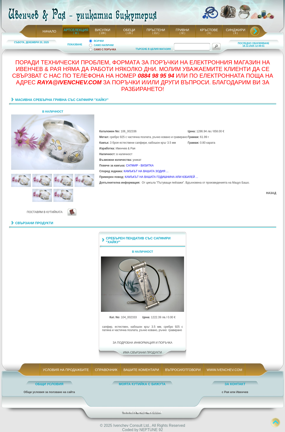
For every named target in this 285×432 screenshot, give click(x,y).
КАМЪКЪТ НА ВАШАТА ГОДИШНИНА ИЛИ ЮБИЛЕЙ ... (161, 177)
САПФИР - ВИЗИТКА (140, 165)
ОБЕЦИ (129, 30)
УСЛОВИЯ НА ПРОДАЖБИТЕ (66, 370)
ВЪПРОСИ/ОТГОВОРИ (182, 370)
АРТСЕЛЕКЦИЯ (76, 30)
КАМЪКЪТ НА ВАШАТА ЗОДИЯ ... (146, 171)
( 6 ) (236, 33)
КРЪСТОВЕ (209, 30)
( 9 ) (209, 33)
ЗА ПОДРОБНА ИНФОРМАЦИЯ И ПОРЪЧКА (142, 342)
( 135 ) (129, 33)
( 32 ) (182, 33)
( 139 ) (102, 33)
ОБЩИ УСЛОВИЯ (49, 384)
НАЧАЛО (49, 31)
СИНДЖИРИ (235, 30)
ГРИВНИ (182, 30)
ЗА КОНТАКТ (235, 384)
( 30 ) (76, 33)
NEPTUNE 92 (151, 430)
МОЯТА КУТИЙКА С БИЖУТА (142, 384)
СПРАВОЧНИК (106, 370)
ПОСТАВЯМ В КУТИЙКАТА (44, 212)
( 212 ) (155, 33)
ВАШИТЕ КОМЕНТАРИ (141, 370)
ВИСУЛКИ (102, 30)
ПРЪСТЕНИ (156, 30)
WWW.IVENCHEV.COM (224, 370)
